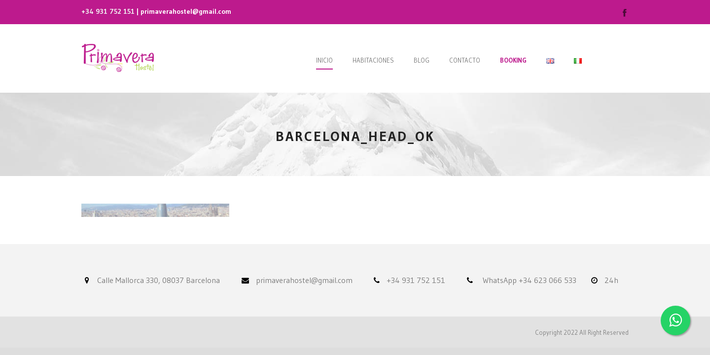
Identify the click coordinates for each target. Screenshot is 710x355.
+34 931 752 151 (108, 11)
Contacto (464, 60)
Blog (421, 60)
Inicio (324, 60)
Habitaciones (373, 60)
